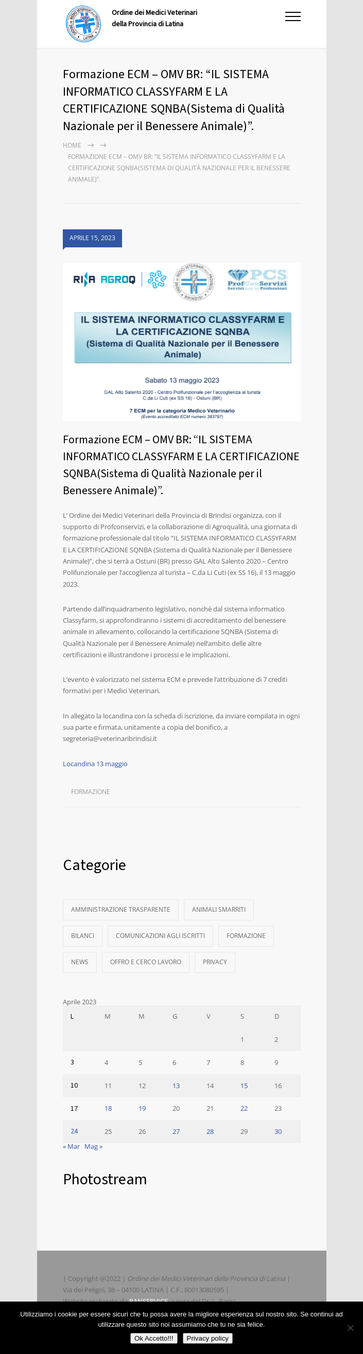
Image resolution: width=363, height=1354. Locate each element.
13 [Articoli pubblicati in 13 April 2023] (176, 1085)
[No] (350, 1328)
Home (72, 145)
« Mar (71, 1146)
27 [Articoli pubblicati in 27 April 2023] (176, 1131)
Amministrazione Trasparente (120, 909)
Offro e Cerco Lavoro (145, 962)
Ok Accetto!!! (154, 1338)
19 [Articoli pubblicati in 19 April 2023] (142, 1108)
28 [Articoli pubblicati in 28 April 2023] (210, 1131)
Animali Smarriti (219, 909)
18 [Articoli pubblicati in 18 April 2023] (108, 1108)
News (80, 962)
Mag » (93, 1146)
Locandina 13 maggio (95, 763)
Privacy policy (208, 1338)
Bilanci (82, 935)
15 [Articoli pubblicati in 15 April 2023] (244, 1085)
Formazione (90, 791)
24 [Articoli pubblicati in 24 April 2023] (74, 1131)
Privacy (215, 962)
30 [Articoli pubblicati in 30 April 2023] (278, 1131)
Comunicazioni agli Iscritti (160, 935)
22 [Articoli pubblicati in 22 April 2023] (244, 1108)
